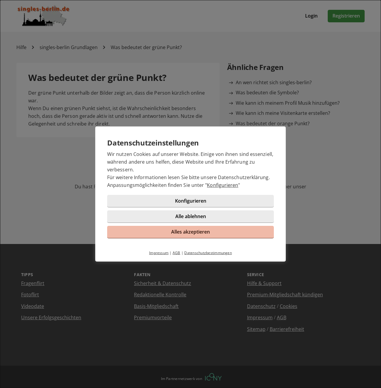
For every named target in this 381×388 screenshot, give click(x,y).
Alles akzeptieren (190, 232)
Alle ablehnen (190, 216)
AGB (176, 252)
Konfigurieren (222, 185)
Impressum (158, 252)
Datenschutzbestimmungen (208, 252)
